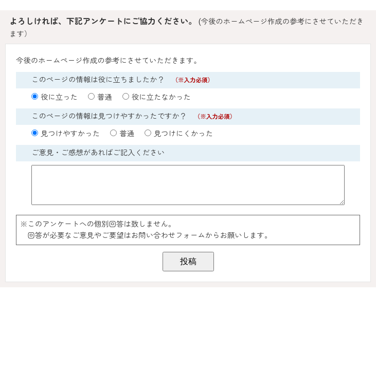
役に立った (59, 97)
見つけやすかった (70, 134)
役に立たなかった (161, 97)
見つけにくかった (183, 134)
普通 (104, 97)
